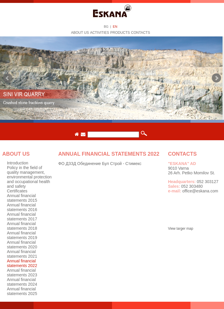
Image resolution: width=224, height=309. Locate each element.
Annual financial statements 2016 (22, 207)
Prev (7, 78)
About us (80, 33)
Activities (99, 33)
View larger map (180, 229)
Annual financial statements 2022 (22, 263)
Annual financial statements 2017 (22, 216)
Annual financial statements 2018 (22, 226)
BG (106, 26)
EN (115, 26)
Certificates (17, 191)
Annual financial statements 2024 (22, 282)
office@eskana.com (200, 191)
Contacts (140, 33)
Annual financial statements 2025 (22, 291)
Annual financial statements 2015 (22, 198)
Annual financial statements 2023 (22, 272)
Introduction (17, 163)
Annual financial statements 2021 (22, 254)
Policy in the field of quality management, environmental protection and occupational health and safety (29, 177)
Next (216, 78)
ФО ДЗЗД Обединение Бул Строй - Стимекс (99, 163)
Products (120, 33)
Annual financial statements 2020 (22, 244)
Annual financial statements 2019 (22, 235)
